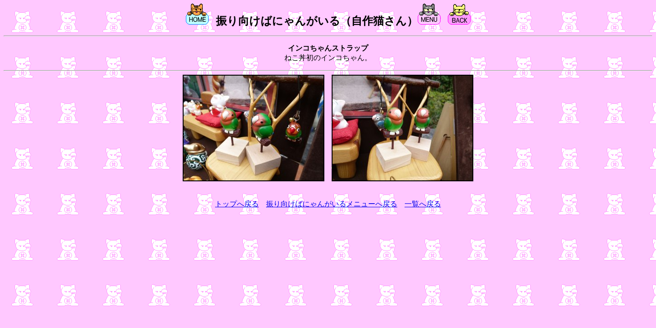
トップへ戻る (237, 204)
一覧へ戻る (423, 204)
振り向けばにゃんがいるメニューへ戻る (331, 204)
